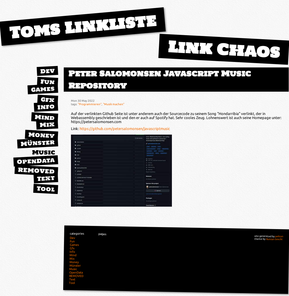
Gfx (47, 99)
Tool (45, 189)
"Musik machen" (113, 104)
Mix (47, 124)
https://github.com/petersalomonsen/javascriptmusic (125, 129)
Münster (37, 142)
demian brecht (274, 239)
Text (46, 178)
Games (43, 89)
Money (41, 135)
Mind (44, 117)
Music (43, 152)
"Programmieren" (90, 104)
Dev (47, 71)
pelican (279, 236)
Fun (47, 82)
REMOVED (36, 170)
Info (46, 107)
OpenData (36, 160)
